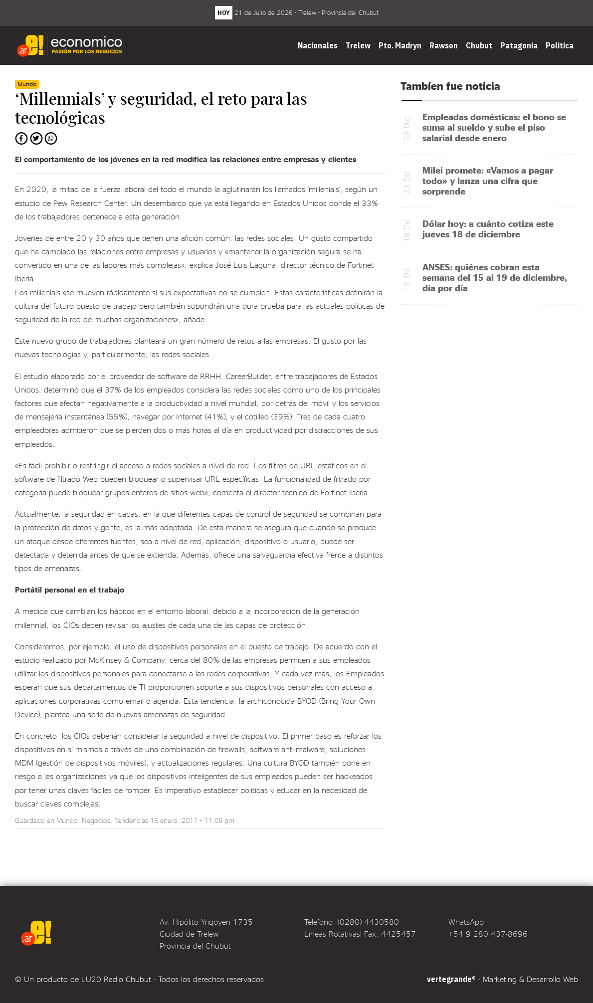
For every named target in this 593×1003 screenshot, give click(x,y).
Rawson (443, 45)
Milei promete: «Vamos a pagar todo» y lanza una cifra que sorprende (487, 180)
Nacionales (318, 45)
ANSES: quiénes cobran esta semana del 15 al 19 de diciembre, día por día (494, 277)
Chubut (479, 45)
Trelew (358, 45)
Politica (560, 45)
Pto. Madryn (400, 45)
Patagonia (519, 45)
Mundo (67, 820)
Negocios (96, 820)
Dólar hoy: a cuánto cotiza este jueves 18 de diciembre (488, 228)
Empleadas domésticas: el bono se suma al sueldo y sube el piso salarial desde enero (494, 127)
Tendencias (131, 820)
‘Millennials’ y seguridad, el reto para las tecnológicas (161, 107)
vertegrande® (451, 979)
